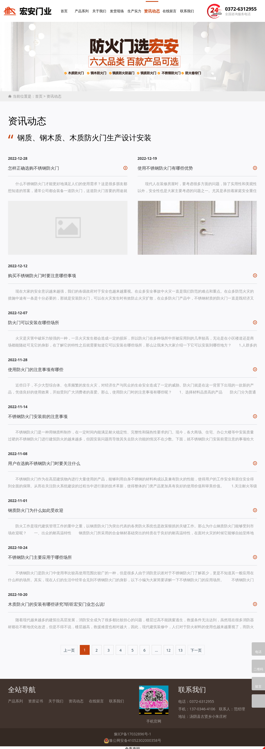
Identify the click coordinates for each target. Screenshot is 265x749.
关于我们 (100, 10)
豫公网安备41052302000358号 (132, 738)
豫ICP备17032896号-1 (132, 732)
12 (168, 648)
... (156, 648)
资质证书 (35, 702)
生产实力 (135, 10)
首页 (65, 10)
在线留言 (170, 10)
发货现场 (117, 10)
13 (180, 648)
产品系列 (82, 10)
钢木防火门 (67, 710)
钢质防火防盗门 (95, 710)
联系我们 (187, 10)
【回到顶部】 (246, 732)
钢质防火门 (122, 710)
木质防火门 (44, 710)
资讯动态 (152, 10)
